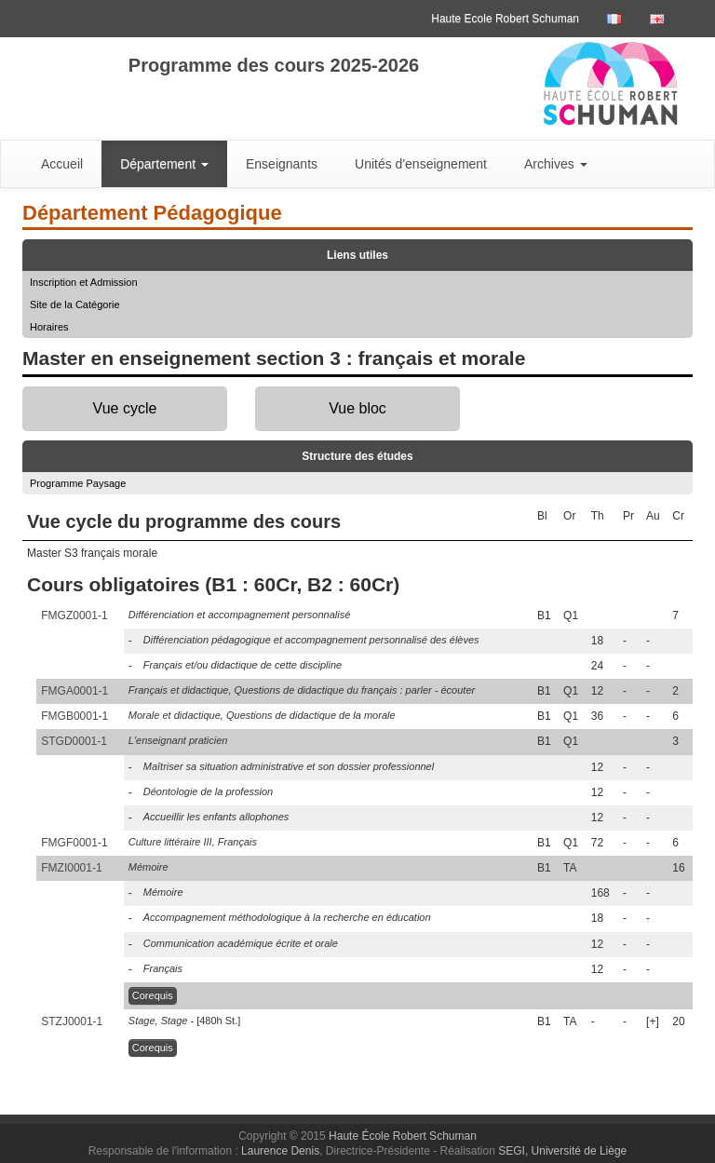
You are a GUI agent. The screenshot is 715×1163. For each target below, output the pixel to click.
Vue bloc (357, 408)
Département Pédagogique (152, 212)
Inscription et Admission (84, 282)
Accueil (62, 163)
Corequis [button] (152, 995)
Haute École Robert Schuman (403, 1136)
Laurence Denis (280, 1150)
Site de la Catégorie (75, 304)
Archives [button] (555, 163)
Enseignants (281, 163)
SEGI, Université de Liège (562, 1150)
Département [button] (164, 163)
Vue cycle (125, 408)
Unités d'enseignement (421, 163)
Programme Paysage (78, 483)
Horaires (49, 326)
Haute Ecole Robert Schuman (505, 18)
